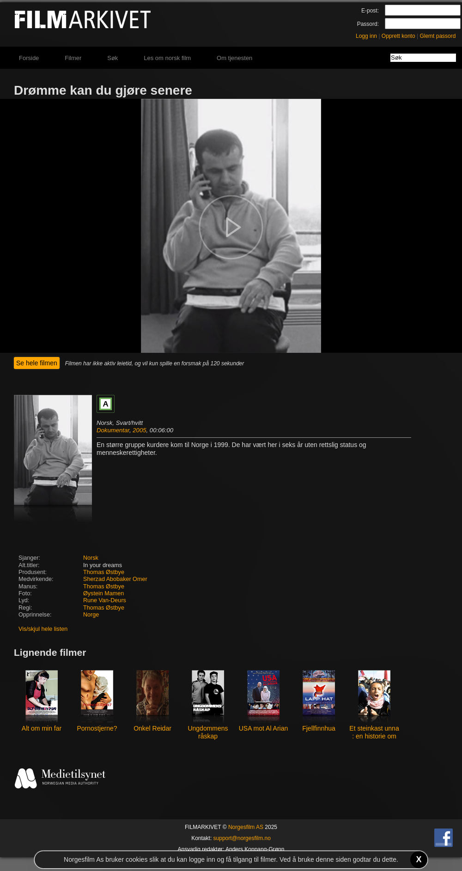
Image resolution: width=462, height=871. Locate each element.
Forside (29, 57)
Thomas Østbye (103, 572)
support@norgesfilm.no (242, 838)
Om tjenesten (234, 57)
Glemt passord (437, 36)
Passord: (368, 24)
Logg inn (366, 36)
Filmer (73, 57)
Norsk (90, 558)
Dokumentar (113, 430)
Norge (91, 614)
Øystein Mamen (103, 593)
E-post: (370, 10)
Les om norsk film (167, 57)
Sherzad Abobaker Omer (115, 579)
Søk (112, 57)
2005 (139, 430)
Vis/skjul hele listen (42, 629)
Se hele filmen (36, 363)
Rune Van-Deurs (104, 600)
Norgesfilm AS (245, 827)
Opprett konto (398, 36)
